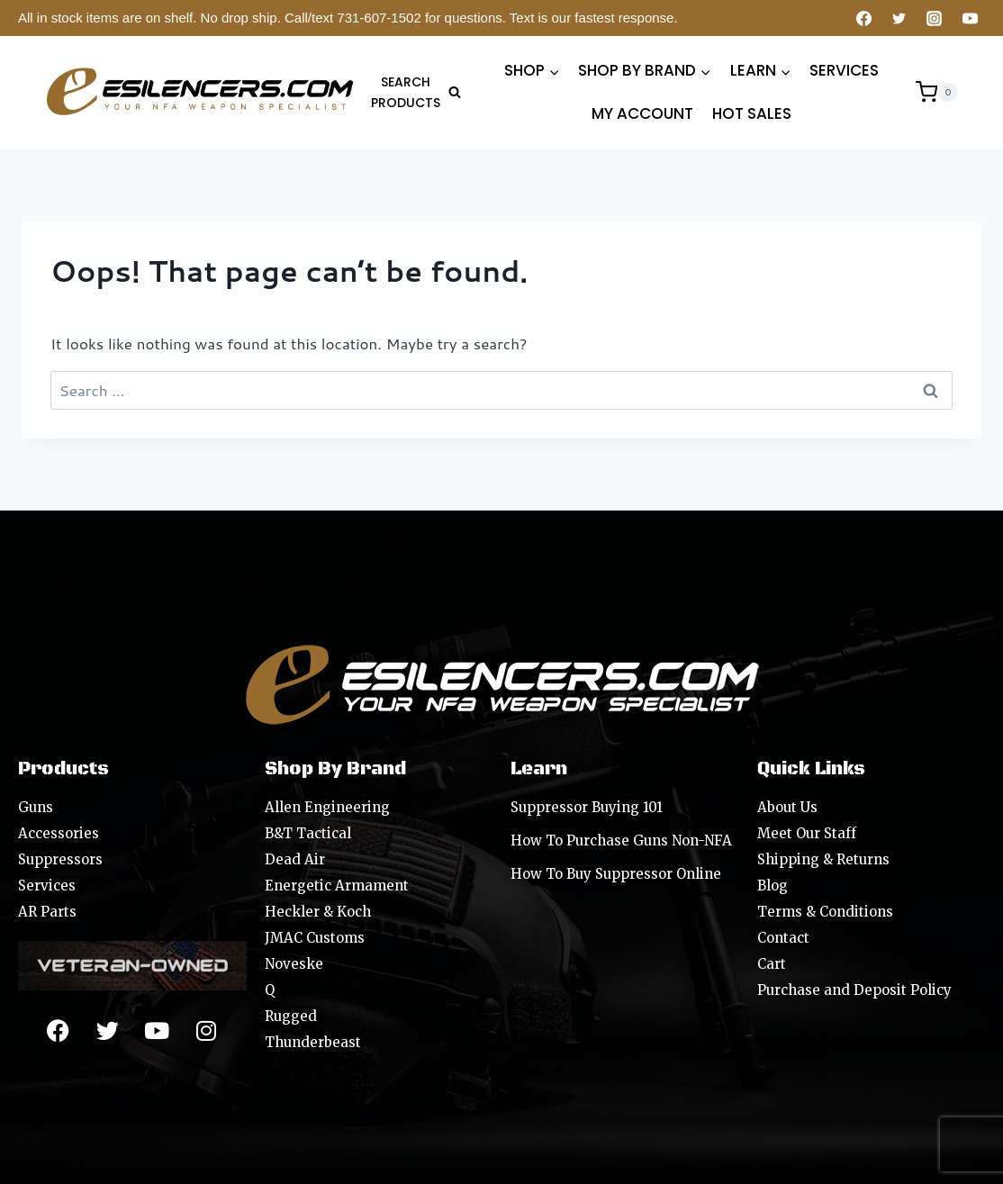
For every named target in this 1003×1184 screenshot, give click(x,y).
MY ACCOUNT (642, 113)
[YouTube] (969, 18)
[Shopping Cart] (937, 92)
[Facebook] (864, 18)
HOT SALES (751, 113)
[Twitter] (899, 18)
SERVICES (844, 70)
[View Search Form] (413, 92)
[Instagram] (934, 18)
